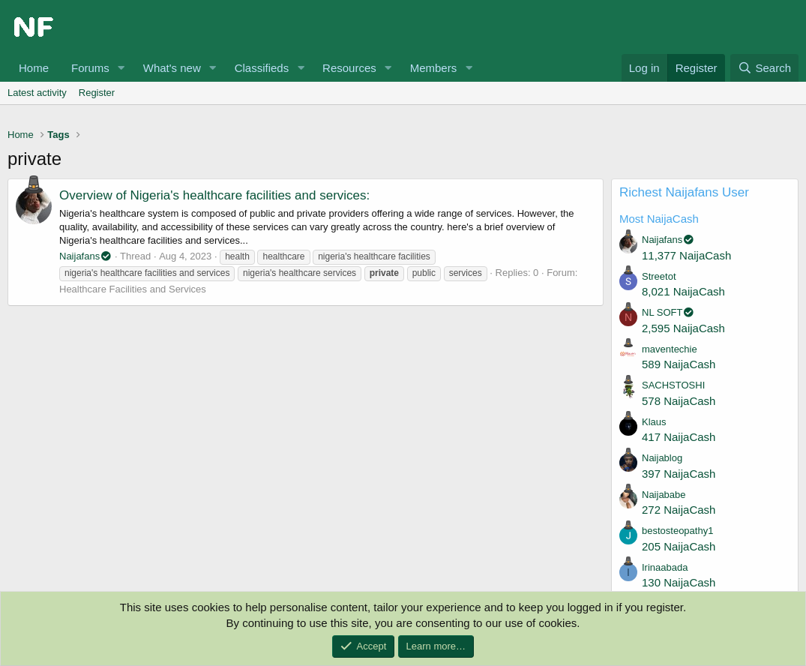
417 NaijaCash (678, 436)
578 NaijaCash (678, 400)
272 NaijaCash (678, 509)
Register (97, 92)
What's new (172, 68)
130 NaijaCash (678, 582)
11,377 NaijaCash (686, 255)
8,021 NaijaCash (683, 291)
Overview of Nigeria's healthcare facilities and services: (214, 195)
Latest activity (37, 92)
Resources (349, 68)
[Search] (764, 68)
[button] (121, 68)
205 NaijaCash (678, 546)
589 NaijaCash (678, 364)
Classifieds (262, 68)
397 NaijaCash (678, 473)
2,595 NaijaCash (683, 328)
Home (34, 68)
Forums (90, 68)
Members (433, 68)
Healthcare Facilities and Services (132, 289)
